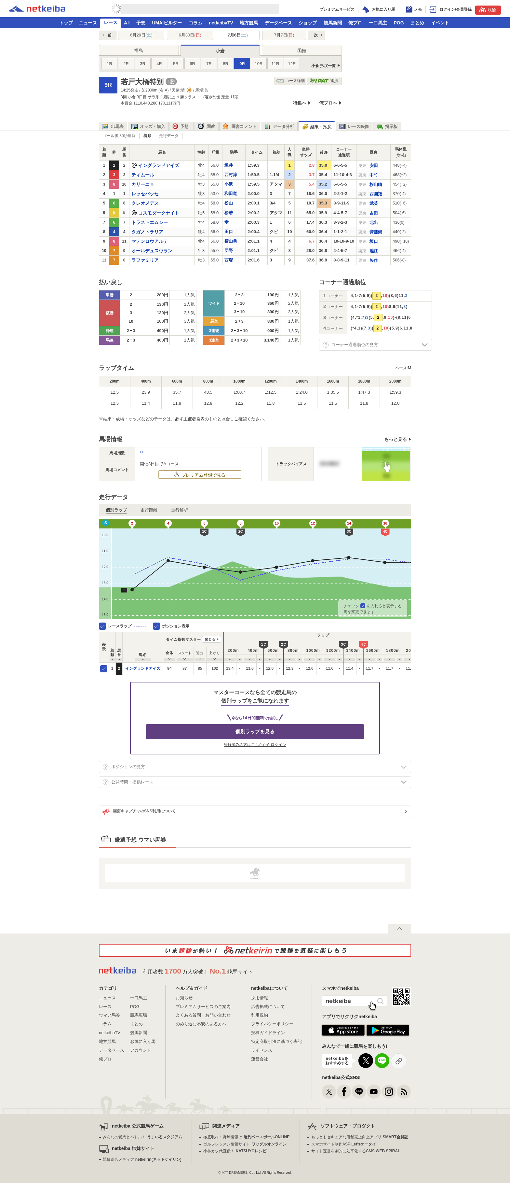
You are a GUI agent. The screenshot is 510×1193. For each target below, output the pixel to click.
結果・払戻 (316, 127)
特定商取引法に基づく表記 (276, 1041)
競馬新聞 (333, 22)
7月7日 (284, 35)
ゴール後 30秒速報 (119, 135)
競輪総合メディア (142, 1159)
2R (126, 63)
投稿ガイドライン (268, 1032)
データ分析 (279, 127)
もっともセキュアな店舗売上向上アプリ (359, 1137)
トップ (66, 22)
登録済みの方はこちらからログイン (255, 744)
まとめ (417, 22)
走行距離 (149, 510)
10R (259, 63)
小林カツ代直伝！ (234, 1151)
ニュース (88, 22)
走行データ (169, 135)
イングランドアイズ (142, 668)
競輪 (487, 9)
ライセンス (261, 1050)
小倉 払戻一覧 (323, 65)
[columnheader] (112, 647)
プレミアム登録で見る (202, 475)
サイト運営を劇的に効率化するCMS (355, 1151)
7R (209, 63)
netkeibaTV (221, 22)
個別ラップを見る (255, 731)
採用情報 (259, 997)
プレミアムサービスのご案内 (203, 1006)
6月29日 (141, 35)
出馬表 (113, 127)
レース (110, 22)
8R (225, 63)
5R (176, 63)
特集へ (299, 102)
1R (109, 63)
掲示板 (387, 127)
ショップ (308, 22)
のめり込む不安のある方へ (201, 1023)
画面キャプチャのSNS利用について (139, 811)
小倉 (220, 50)
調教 (206, 127)
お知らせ (184, 997)
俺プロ (355, 22)
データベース (278, 22)
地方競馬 (249, 22)
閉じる (210, 639)
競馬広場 (138, 1015)
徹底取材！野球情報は (246, 1137)
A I (126, 22)
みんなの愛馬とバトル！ (142, 1137)
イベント (440, 22)
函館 (301, 50)
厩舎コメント (239, 127)
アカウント (140, 1050)
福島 (138, 50)
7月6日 (238, 35)
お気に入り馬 (142, 1041)
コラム (195, 22)
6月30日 (190, 35)
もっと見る (395, 439)
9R (242, 63)
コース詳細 (290, 81)
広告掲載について (268, 1006)
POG (399, 22)
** (141, 452)
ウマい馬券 (109, 1015)
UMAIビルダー (167, 22)
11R (275, 63)
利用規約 (259, 1015)
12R (292, 63)
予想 (140, 22)
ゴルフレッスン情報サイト (244, 1144)
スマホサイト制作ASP (345, 1144)
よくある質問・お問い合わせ (203, 1015)
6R (192, 63)
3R (142, 63)
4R (159, 63)
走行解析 (179, 510)
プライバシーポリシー (272, 1023)
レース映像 (354, 127)
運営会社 (259, 1059)
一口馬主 (378, 22)
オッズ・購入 (148, 127)
